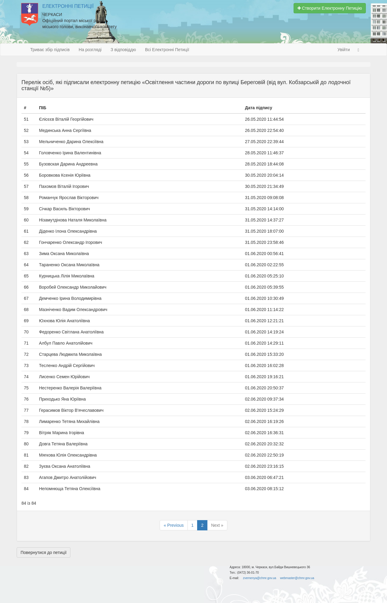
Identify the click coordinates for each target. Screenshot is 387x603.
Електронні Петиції (68, 6)
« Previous (174, 525)
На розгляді (90, 49)
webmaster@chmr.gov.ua (297, 578)
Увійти (343, 49)
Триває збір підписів (50, 49)
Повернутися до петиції (44, 552)
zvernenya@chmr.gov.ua (259, 578)
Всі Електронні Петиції (167, 49)
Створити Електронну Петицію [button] (330, 8)
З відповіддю (123, 49)
